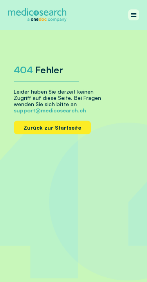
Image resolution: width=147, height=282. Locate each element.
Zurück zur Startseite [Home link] (52, 127)
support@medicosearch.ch (50, 110)
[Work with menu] (133, 14)
